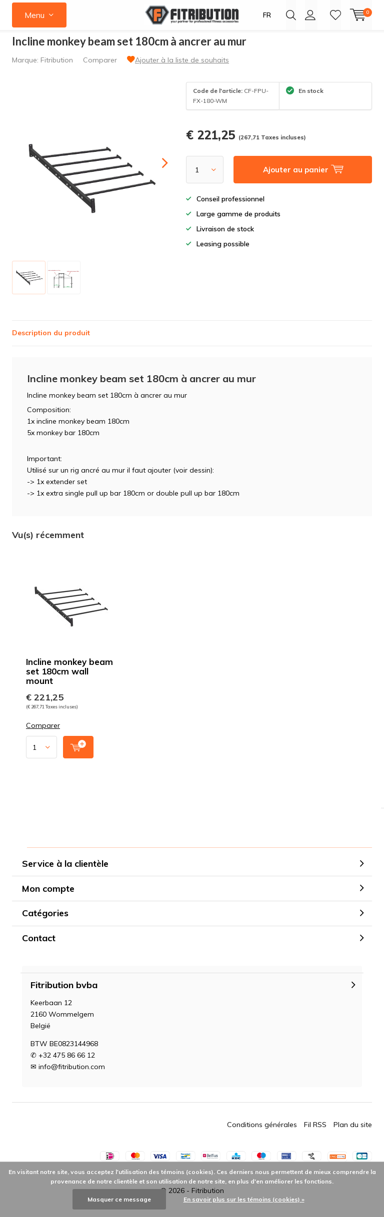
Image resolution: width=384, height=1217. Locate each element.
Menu (34, 15)
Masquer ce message (119, 1199)
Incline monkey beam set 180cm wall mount (69, 678)
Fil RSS (315, 1132)
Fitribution (56, 67)
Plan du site (353, 1132)
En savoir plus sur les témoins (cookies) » (244, 1199)
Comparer (100, 67)
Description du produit (51, 340)
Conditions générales (262, 1132)
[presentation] (156, 170)
